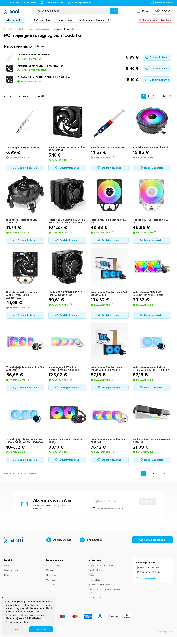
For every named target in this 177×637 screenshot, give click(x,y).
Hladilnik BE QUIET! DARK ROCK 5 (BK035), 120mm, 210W (65, 293)
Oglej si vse (39, 46)
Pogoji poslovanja (95, 570)
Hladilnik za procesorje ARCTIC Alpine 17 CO (21, 221)
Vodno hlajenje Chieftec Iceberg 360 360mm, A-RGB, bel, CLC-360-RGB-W (24, 441)
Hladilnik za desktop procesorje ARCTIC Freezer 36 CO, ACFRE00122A (21, 295)
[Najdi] (114, 11)
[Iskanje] (75, 11)
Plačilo (91, 575)
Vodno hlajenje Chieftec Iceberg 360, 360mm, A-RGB (109, 293)
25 (164, 96)
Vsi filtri (43, 96)
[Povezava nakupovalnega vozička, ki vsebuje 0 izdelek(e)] (163, 11)
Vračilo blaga (94, 580)
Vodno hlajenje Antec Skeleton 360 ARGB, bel (108, 441)
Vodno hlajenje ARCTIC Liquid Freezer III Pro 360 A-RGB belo (64, 368)
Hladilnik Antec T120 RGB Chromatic (151, 147)
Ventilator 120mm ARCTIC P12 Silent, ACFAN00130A (67, 149)
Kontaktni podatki (53, 565)
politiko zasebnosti (115, 509)
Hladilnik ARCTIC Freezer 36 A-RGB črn (108, 221)
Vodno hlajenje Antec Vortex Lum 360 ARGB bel (25, 368)
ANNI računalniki (42, 20)
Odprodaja (8, 575)
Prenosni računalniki (65, 20)
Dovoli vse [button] (41, 629)
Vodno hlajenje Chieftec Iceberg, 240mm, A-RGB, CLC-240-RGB (107, 368)
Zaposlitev (50, 585)
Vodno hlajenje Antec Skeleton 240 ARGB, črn (66, 441)
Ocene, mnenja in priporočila (100, 565)
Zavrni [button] (17, 629)
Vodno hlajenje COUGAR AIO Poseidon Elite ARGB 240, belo (148, 293)
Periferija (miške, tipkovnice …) (94, 20)
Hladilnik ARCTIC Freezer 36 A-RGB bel (150, 221)
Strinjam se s (108, 508)
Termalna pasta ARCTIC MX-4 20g (108, 147)
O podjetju (50, 580)
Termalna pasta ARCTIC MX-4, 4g (23, 147)
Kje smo (49, 570)
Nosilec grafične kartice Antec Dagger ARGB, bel (152, 441)
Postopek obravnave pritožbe (100, 585)
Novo (6, 565)
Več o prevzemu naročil (146, 578)
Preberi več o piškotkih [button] (16, 622)
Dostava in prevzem (96, 598)
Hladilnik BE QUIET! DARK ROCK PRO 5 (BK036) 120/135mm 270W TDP (67, 221)
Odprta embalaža (11, 570)
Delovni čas (51, 575)
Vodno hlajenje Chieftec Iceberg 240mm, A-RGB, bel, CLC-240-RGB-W (151, 368)
